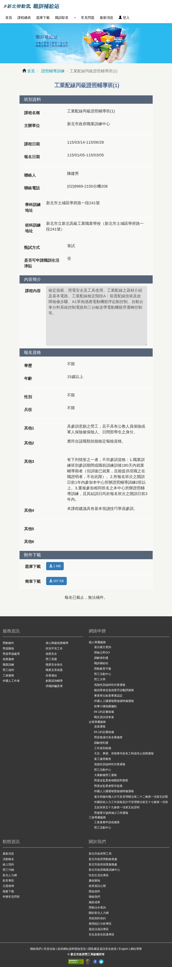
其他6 (29, 541)
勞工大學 (99, 679)
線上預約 (8, 864)
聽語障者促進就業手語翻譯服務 (114, 690)
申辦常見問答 (11, 896)
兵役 (28, 409)
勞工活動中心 (102, 674)
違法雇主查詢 (102, 647)
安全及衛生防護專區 (101, 934)
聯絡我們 (94, 896)
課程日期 (32, 144)
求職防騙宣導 (54, 686)
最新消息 (106, 18)
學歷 (28, 365)
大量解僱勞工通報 (105, 775)
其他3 (29, 461)
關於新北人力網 (99, 912)
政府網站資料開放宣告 (72, 948)
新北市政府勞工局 (100, 853)
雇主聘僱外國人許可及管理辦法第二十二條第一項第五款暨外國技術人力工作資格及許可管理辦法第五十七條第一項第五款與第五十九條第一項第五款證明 (131, 802)
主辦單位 (32, 125)
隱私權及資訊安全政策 (102, 948)
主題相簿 (8, 885)
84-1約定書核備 (104, 711)
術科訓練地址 (33, 228)
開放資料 (94, 891)
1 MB (55, 566)
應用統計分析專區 (100, 923)
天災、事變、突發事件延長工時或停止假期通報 (124, 753)
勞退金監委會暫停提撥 (108, 785)
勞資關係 (8, 648)
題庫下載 (43, 18)
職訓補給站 (101, 663)
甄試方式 (32, 247)
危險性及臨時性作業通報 (109, 684)
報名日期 (32, 157)
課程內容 (33, 291)
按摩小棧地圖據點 (105, 706)
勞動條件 (8, 642)
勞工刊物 (8, 869)
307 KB (56, 581)
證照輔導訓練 (52, 71)
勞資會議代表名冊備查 (108, 737)
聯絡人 (30, 175)
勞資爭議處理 (11, 653)
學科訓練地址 (33, 207)
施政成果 (94, 902)
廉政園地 (94, 880)
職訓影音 (62, 18)
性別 (28, 397)
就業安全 (51, 653)
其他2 (29, 443)
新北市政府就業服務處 (103, 864)
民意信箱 (50, 948)
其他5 (29, 529)
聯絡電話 (32, 188)
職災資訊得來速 (104, 717)
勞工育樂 (51, 659)
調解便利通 (101, 657)
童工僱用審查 (102, 758)
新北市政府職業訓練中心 (104, 869)
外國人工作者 (11, 680)
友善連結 (51, 675)
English (124, 948)
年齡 (28, 378)
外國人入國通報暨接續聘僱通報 (114, 700)
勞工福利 (8, 669)
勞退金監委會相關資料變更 (111, 780)
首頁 (8, 18)
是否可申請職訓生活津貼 (41, 263)
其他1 (29, 428)
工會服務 (8, 675)
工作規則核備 (102, 748)
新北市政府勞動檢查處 (103, 859)
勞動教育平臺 (102, 668)
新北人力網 (10, 875)
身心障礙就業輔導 (57, 642)
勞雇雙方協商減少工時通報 (111, 812)
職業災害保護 (54, 669)
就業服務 (8, 659)
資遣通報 (99, 726)
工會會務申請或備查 (107, 822)
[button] (74, 17)
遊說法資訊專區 (99, 929)
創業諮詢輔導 (54, 680)
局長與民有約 (97, 918)
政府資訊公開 (97, 885)
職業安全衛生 (54, 664)
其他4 (29, 510)
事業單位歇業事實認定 (108, 695)
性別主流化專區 (99, 875)
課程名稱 (32, 113)
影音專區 (8, 880)
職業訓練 (8, 664)
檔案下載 (8, 891)
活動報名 (8, 859)
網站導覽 (136, 948)
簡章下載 (33, 581)
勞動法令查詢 (97, 907)
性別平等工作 (54, 648)
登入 (124, 18)
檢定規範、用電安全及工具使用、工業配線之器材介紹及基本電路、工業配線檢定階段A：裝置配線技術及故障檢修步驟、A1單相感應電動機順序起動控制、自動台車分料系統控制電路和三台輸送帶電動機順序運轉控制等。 (96, 316)
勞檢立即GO (102, 652)
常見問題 (87, 18)
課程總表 (24, 18)
